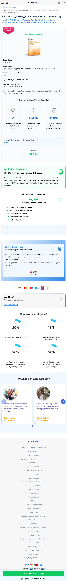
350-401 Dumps (33, 523)
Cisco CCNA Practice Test (33, 493)
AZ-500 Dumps (33, 546)
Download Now (33, 574)
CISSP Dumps (33, 554)
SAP (4, 75)
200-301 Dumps (33, 463)
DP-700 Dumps (33, 474)
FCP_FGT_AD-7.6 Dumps (33, 558)
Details (6, 142)
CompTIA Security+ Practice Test (33, 447)
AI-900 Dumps (33, 478)
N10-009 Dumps (33, 508)
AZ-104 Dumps (33, 455)
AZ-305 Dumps (33, 489)
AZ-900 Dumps (33, 520)
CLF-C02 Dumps (34, 542)
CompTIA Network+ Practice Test (33, 459)
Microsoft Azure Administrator (33, 481)
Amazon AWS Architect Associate (33, 516)
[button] (32, 426)
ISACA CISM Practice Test (33, 550)
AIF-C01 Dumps (33, 497)
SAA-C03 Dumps (33, 466)
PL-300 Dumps (33, 512)
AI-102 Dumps (33, 501)
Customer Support (11, 304)
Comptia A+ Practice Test (33, 470)
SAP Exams (12, 7)
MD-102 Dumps (33, 531)
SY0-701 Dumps (33, 451)
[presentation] (3, 401)
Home (3, 7)
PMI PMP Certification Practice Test (33, 527)
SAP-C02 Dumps (33, 485)
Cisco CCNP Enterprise (33, 504)
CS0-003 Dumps (33, 535)
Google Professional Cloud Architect (33, 539)
